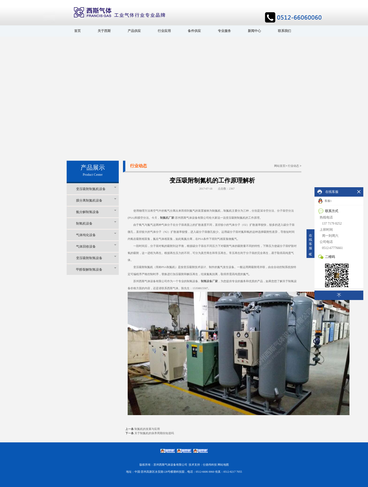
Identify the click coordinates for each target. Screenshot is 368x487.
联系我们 (284, 31)
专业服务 (224, 31)
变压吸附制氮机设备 (96, 189)
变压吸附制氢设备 (96, 258)
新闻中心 (254, 31)
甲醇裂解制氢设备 (96, 269)
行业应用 (164, 31)
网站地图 (223, 464)
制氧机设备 (96, 223)
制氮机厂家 (167, 217)
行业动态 (293, 166)
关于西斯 (104, 31)
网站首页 (279, 166)
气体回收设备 (96, 246)
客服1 (325, 201)
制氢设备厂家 (209, 281)
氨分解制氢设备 (96, 212)
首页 (77, 31)
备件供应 (194, 31)
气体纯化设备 (96, 235)
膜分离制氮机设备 (96, 200)
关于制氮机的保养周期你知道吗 (154, 433)
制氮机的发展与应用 (147, 429)
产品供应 (134, 31)
